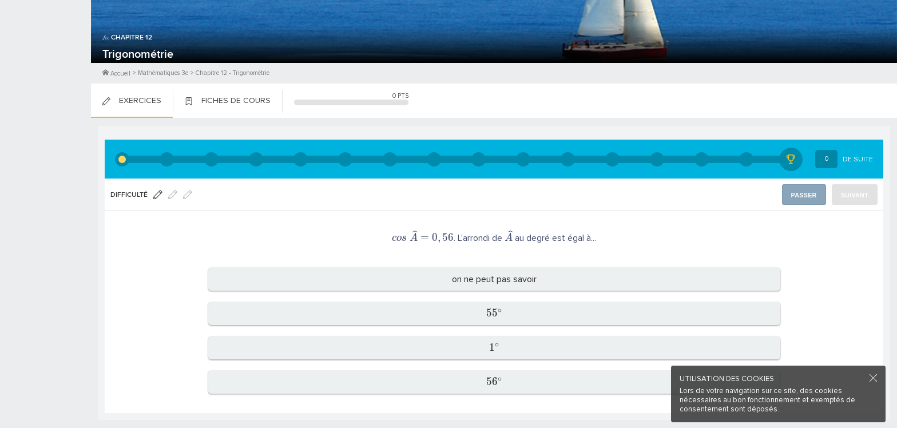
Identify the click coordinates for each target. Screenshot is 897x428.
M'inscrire (45, 52)
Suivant (855, 195)
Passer (806, 195)
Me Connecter (45, 68)
